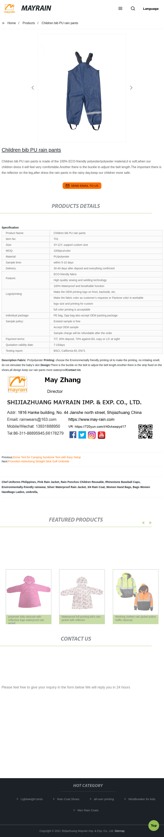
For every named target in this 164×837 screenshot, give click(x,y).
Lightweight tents (33, 799)
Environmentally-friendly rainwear (24, 487)
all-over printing (105, 799)
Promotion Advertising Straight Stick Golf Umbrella (38, 461)
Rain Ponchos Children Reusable (82, 482)
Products (29, 23)
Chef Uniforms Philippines (19, 482)
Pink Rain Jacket (48, 482)
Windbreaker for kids (143, 799)
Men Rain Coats (89, 810)
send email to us (82, 186)
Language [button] (151, 8)
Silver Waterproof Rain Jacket (66, 487)
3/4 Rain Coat (96, 487)
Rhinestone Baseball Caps (122, 482)
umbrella (31, 492)
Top (154, 825)
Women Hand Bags (118, 487)
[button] (120, 9)
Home (11, 23)
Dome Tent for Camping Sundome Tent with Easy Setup (47, 457)
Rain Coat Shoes (70, 799)
